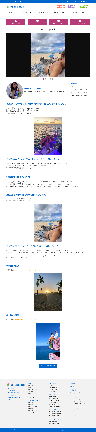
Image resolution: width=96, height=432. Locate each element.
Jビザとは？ (30, 385)
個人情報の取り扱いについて (13, 430)
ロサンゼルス (73, 411)
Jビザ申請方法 (31, 408)
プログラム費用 (52, 402)
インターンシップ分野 (54, 400)
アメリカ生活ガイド (73, 12)
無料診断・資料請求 (13, 392)
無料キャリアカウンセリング (34, 393)
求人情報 (56, 12)
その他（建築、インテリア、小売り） (78, 401)
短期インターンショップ (55, 394)
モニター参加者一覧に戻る (48, 365)
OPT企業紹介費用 (53, 389)
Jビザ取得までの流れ (32, 406)
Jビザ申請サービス (21, 12)
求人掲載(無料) (12, 395)
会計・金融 (72, 396)
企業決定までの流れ (53, 387)
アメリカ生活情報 (53, 421)
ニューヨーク (73, 415)
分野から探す (74, 390)
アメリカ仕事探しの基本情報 (55, 411)
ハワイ (71, 413)
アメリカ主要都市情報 (54, 423)
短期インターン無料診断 (54, 406)
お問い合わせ (11, 390)
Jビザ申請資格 (31, 404)
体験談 (63, 12)
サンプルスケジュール (54, 404)
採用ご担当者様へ (86, 12)
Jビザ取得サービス (33, 400)
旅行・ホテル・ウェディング (76, 392)
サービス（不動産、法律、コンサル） (78, 403)
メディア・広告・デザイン (76, 397)
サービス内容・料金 (32, 389)
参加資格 (30, 387)
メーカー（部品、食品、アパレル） (78, 400)
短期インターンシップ (45, 12)
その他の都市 (73, 417)
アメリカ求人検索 (32, 395)
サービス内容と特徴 (53, 398)
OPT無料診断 (52, 391)
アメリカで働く (9, 12)
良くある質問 (31, 397)
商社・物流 (72, 394)
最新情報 (72, 383)
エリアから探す (74, 409)
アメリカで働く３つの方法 (55, 413)
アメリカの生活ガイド (55, 419)
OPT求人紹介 (32, 12)
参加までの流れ (31, 391)
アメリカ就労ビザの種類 (54, 415)
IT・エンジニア (73, 405)
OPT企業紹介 (52, 383)
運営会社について (71, 1)
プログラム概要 (52, 396)
